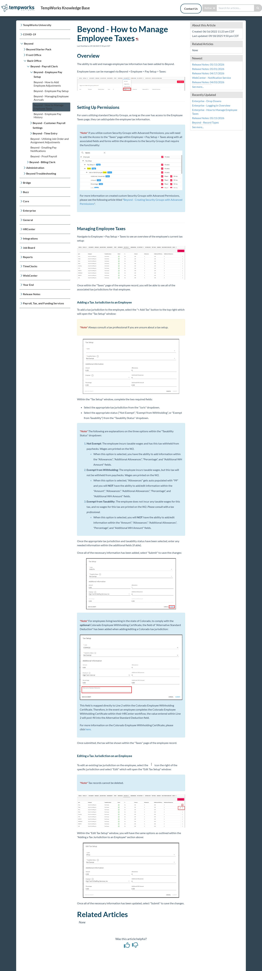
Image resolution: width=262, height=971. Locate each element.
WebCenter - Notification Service (211, 77)
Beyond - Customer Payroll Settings (49, 125)
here (88, 729)
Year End (28, 284)
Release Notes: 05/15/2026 (208, 64)
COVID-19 (29, 34)
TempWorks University (37, 25)
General (28, 219)
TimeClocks (30, 266)
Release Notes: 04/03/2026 (208, 82)
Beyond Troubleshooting (41, 173)
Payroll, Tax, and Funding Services (43, 303)
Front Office (33, 54)
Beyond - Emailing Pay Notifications (43, 149)
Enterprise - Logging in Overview (211, 105)
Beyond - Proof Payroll (43, 156)
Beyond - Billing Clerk (42, 162)
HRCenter (29, 229)
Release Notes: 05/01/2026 (208, 68)
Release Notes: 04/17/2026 (208, 73)
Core (26, 201)
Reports (28, 257)
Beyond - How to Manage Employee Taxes (48, 106)
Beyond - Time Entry (45, 133)
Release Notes (31, 294)
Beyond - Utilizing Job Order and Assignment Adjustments (49, 140)
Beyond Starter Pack (38, 49)
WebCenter (30, 275)
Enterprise (29, 210)
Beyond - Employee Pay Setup (48, 74)
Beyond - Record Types (205, 122)
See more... (198, 86)
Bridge (27, 182)
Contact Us (191, 8)
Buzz (26, 192)
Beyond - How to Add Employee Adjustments (47, 83)
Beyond (28, 43)
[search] (235, 8)
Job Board (29, 247)
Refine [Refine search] (209, 8)
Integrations (30, 238)
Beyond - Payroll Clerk (44, 66)
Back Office (34, 60)
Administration (35, 167)
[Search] (258, 8)
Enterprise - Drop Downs (206, 101)
